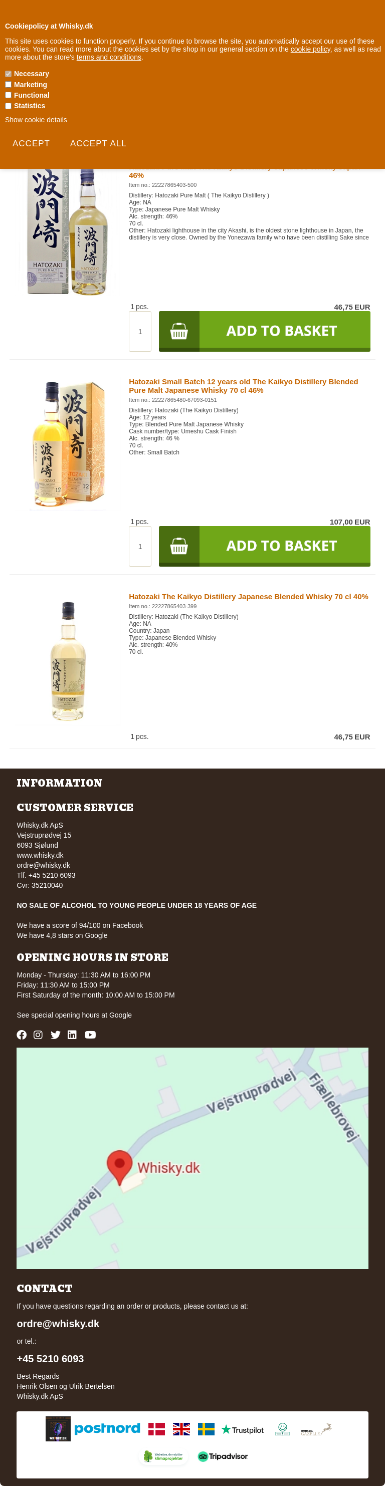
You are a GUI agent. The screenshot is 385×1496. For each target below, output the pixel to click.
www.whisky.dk (40, 855)
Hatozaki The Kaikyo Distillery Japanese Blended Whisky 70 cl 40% (248, 596)
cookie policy (310, 49)
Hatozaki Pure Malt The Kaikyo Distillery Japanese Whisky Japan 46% (244, 170)
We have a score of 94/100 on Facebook (80, 925)
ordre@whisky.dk (43, 865)
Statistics (29, 106)
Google (120, 1015)
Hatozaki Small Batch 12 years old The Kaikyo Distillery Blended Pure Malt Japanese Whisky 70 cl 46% (243, 385)
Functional (32, 95)
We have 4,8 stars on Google (62, 935)
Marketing (30, 85)
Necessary (31, 74)
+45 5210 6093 (50, 1359)
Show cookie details (36, 120)
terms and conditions (109, 57)
